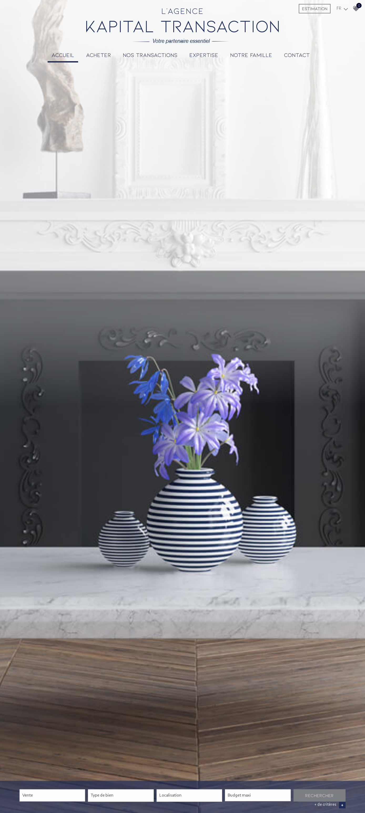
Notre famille (251, 54)
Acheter (98, 54)
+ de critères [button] (330, 805)
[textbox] (121, 795)
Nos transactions (150, 54)
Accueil (63, 54)
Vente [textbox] (27, 795)
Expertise (203, 54)
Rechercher (319, 795)
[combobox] (52, 795)
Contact (297, 54)
